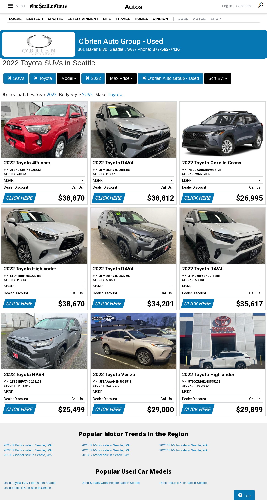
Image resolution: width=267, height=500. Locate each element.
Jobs (183, 19)
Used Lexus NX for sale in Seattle (27, 488)
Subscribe (244, 6)
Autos (134, 6)
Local (15, 19)
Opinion (160, 19)
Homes (141, 19)
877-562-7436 (166, 49)
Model (68, 78)
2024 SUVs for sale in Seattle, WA (106, 445)
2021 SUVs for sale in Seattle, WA (106, 450)
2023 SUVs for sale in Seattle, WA (183, 445)
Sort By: (217, 78)
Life (107, 19)
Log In (227, 6)
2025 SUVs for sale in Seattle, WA (28, 445)
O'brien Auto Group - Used (170, 78)
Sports (55, 19)
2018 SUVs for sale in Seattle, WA (106, 455)
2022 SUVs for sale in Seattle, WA (28, 450)
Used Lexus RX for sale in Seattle (183, 483)
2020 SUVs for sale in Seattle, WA (183, 450)
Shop (215, 19)
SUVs (16, 78)
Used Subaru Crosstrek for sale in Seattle (111, 483)
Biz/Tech (34, 19)
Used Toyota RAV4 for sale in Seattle (29, 483)
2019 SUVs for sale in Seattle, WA (28, 455)
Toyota (43, 78)
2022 (93, 78)
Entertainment (82, 19)
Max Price (121, 78)
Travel (123, 19)
